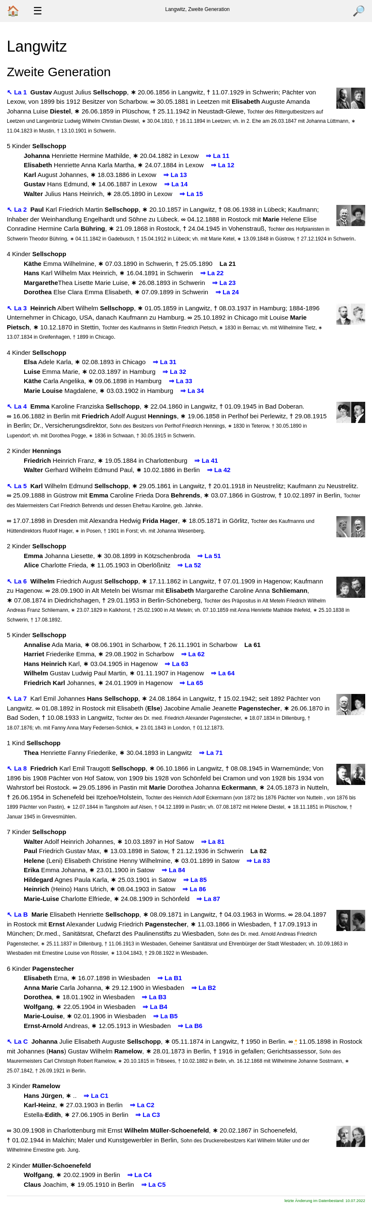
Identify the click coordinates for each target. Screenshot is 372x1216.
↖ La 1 (17, 92)
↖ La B (18, 914)
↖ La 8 (17, 768)
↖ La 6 (17, 581)
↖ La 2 (17, 209)
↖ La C (18, 1041)
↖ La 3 (17, 308)
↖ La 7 (17, 698)
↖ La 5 (17, 485)
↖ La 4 (17, 406)
